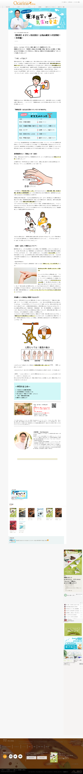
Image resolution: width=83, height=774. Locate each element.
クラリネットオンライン (58, 771)
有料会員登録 (41, 757)
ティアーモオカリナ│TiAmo (69, 741)
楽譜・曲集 (40, 746)
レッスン (24, 746)
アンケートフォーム (48, 373)
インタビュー (16, 746)
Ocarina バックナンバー (69, 586)
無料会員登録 (31, 757)
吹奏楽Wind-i (65, 771)
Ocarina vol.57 (12, 518)
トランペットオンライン (48, 771)
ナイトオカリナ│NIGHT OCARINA (40, 741)
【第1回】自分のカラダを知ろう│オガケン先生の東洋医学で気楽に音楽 (29, 541)
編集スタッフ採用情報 (17, 769)
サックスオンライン (39, 771)
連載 (34, 746)
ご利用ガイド (3, 769)
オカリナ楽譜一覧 (68, 590)
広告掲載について (9, 769)
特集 (29, 746)
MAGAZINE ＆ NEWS (6, 746)
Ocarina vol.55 (30, 518)
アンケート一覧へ (67, 664)
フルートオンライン (31, 771)
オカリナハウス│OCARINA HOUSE (25, 743)
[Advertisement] (37, 479)
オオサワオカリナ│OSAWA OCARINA (56, 741)
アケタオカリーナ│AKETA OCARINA (26, 741)
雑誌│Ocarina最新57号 (69, 584)
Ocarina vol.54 (39, 518)
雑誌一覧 (47, 746)
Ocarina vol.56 (21, 518)
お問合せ (23, 769)
